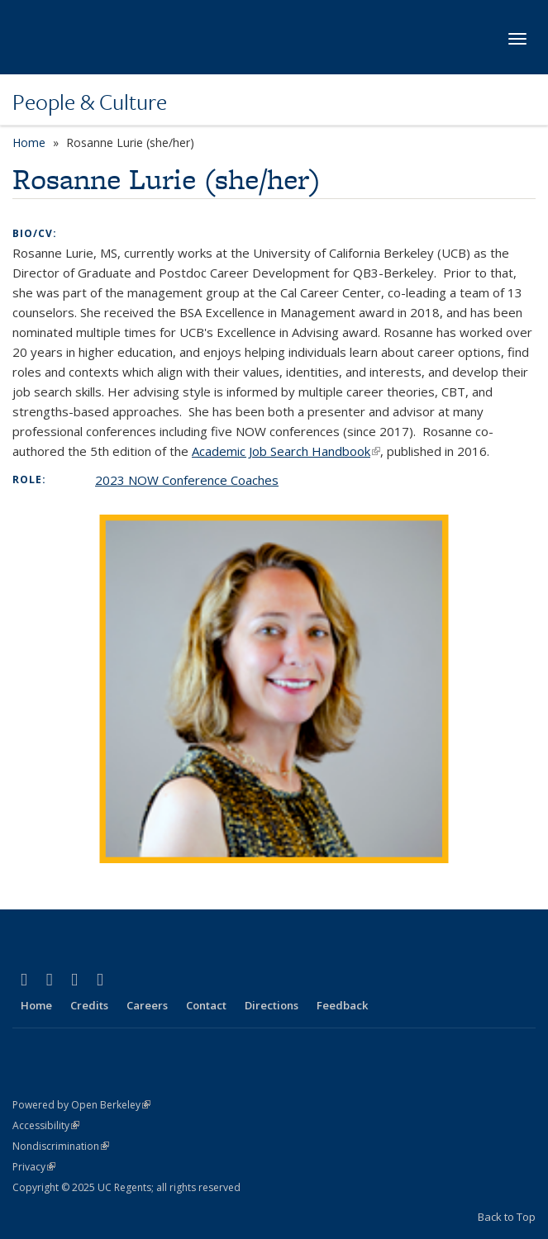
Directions (271, 1005)
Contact (206, 1005)
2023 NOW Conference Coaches (187, 480)
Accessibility (45, 1125)
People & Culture (89, 101)
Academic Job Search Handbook (286, 451)
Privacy (33, 1167)
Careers (147, 1005)
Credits (89, 1005)
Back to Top (507, 1216)
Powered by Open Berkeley (81, 1105)
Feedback (342, 1005)
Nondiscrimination (60, 1146)
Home (28, 142)
